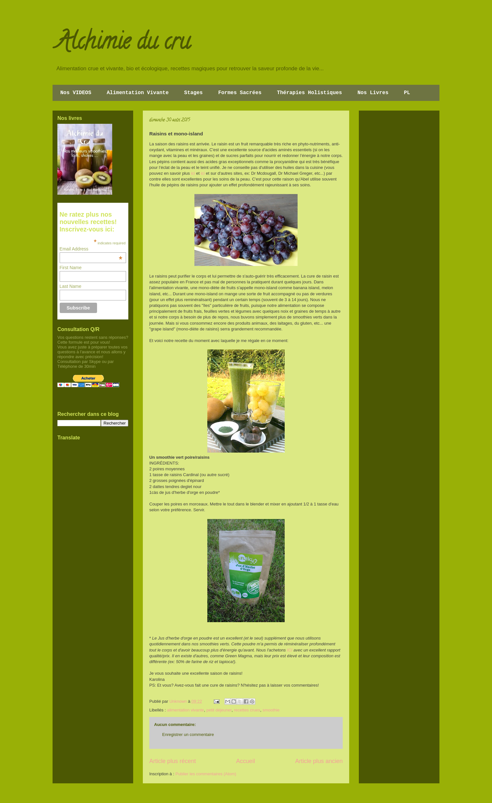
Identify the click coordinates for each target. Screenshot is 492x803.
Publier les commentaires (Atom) (205, 773)
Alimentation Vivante (138, 93)
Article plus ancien (319, 761)
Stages (193, 93)
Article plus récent (172, 761)
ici (193, 173)
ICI (289, 650)
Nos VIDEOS (75, 93)
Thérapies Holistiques (309, 93)
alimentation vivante (185, 710)
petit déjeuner (218, 710)
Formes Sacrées (239, 93)
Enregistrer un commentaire (188, 734)
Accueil (245, 761)
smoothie (271, 710)
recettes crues (247, 710)
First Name (71, 267)
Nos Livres (373, 93)
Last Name (71, 286)
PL (407, 93)
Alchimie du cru (123, 43)
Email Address (91, 248)
